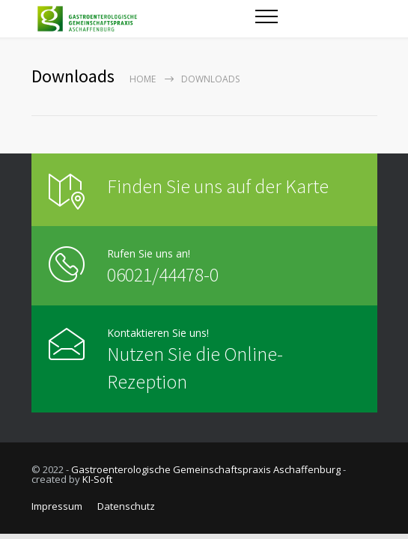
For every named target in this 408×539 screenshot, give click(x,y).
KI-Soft (97, 479)
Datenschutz (126, 506)
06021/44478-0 (163, 274)
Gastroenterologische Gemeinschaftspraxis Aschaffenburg (206, 469)
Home (143, 79)
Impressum (56, 506)
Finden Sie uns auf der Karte (218, 186)
